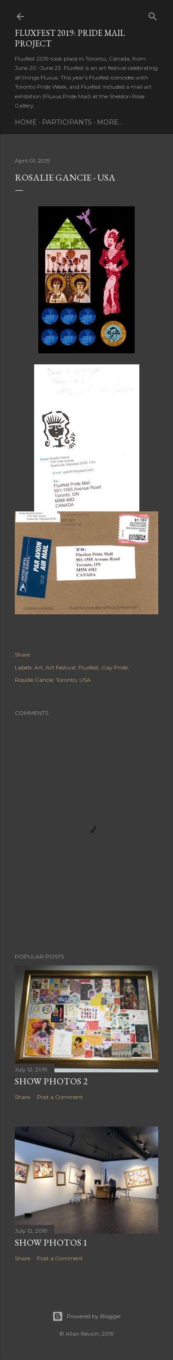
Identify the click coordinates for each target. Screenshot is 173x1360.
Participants (67, 122)
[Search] (152, 14)
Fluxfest (88, 667)
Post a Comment (60, 1097)
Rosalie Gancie (34, 679)
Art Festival (61, 667)
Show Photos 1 (51, 1242)
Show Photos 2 (51, 1081)
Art (38, 667)
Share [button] (22, 654)
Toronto (66, 679)
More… (110, 122)
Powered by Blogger (86, 1316)
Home (26, 122)
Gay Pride (114, 667)
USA (85, 679)
